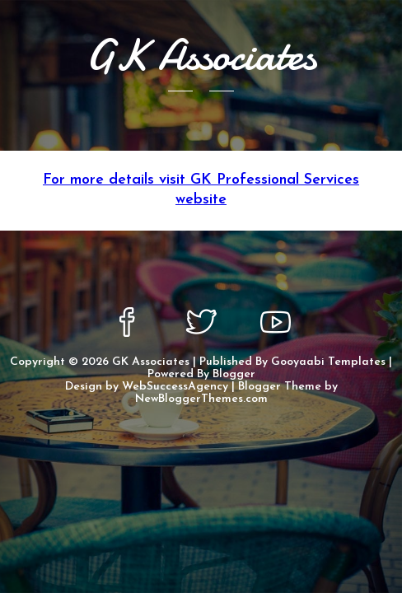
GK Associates (150, 362)
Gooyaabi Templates (328, 362)
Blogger (234, 374)
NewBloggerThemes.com (201, 399)
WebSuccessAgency (175, 387)
